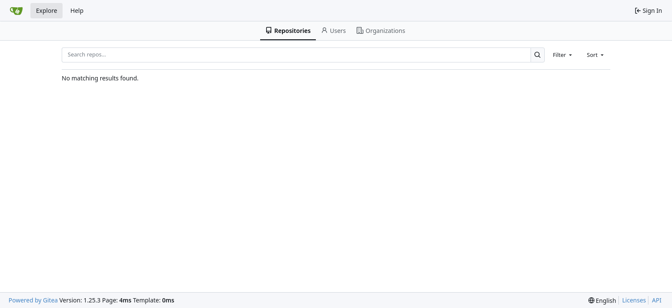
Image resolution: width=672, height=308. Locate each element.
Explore (46, 10)
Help (77, 10)
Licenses (634, 300)
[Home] (16, 10)
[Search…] (538, 54)
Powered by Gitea (33, 300)
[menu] (602, 300)
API (656, 300)
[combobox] (563, 55)
